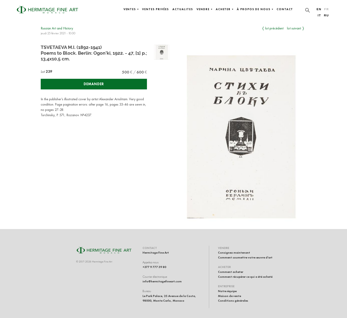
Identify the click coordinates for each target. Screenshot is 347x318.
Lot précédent (274, 28)
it (319, 15)
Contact (285, 9)
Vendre (204, 9)
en (318, 9)
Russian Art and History (57, 28)
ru (326, 15)
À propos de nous (255, 9)
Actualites (182, 9)
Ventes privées (155, 9)
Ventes (131, 9)
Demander (94, 84)
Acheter (224, 9)
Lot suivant (294, 28)
